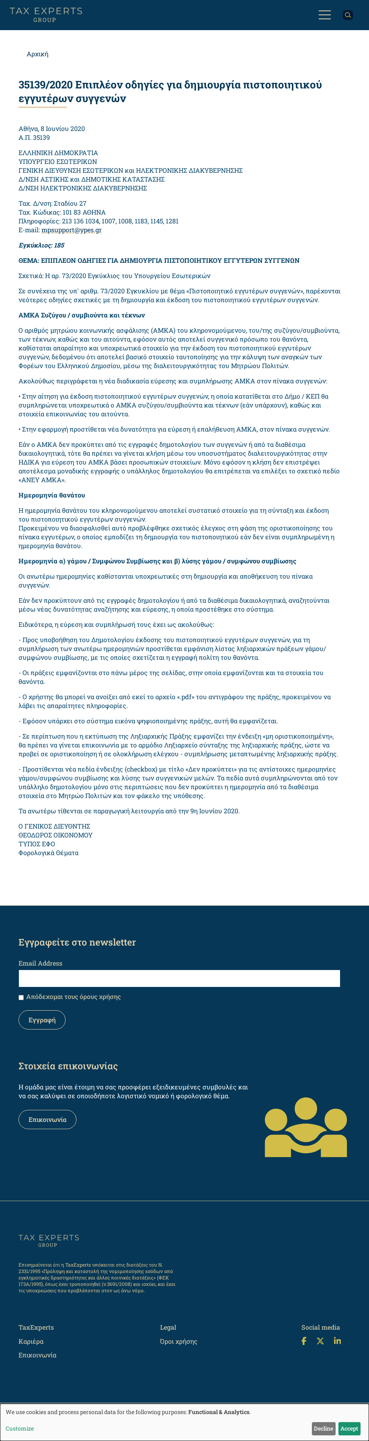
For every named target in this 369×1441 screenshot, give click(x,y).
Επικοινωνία (47, 1119)
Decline (323, 1428)
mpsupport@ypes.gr (71, 229)
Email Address (40, 963)
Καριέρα (31, 1341)
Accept (349, 1428)
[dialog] (184, 1422)
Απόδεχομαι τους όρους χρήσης (73, 996)
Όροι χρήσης (179, 1341)
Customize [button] (20, 1428)
